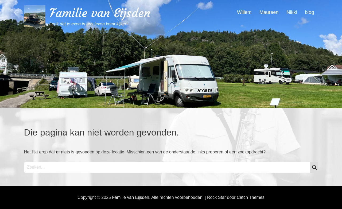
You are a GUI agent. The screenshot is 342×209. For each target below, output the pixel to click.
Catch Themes (251, 197)
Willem (244, 12)
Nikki (291, 12)
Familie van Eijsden (99, 13)
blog (309, 12)
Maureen (268, 12)
